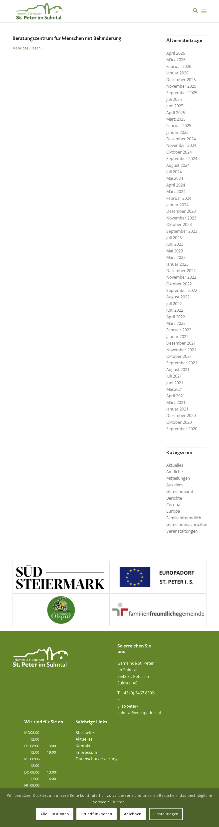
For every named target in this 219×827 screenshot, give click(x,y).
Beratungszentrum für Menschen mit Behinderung (66, 38)
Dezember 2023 (181, 211)
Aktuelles (174, 465)
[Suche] (193, 11)
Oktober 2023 (179, 224)
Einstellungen (166, 814)
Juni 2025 (174, 106)
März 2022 (176, 323)
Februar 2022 (178, 330)
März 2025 (176, 119)
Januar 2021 (177, 409)
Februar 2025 (178, 125)
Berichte (174, 498)
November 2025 (181, 86)
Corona (173, 504)
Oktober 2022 (179, 284)
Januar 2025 (177, 132)
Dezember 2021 (181, 343)
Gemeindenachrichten (187, 524)
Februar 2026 (178, 66)
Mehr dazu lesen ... (28, 48)
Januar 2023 (177, 264)
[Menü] (204, 11)
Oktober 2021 (179, 356)
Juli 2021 (174, 376)
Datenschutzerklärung (97, 759)
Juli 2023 (174, 237)
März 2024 (176, 191)
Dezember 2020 (181, 415)
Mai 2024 (174, 178)
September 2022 (181, 290)
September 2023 (181, 231)
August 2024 (178, 165)
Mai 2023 (174, 251)
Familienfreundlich (183, 518)
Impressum (86, 752)
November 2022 (181, 277)
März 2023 (176, 257)
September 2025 (181, 92)
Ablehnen (133, 814)
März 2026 (176, 59)
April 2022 (175, 317)
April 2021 (175, 396)
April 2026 (175, 53)
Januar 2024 (177, 204)
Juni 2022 (174, 310)
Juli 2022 (174, 303)
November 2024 (181, 145)
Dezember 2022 (181, 270)
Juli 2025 (174, 99)
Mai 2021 (174, 389)
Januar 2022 (177, 336)
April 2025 (175, 112)
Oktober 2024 (179, 152)
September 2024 (181, 158)
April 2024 (175, 185)
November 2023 (181, 218)
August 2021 (178, 369)
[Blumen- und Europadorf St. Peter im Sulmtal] (39, 11)
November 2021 (181, 350)
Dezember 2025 (181, 79)
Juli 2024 (174, 172)
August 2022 (178, 297)
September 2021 (181, 363)
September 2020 (181, 428)
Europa (173, 511)
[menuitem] (193, 11)
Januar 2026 (177, 73)
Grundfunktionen (96, 814)
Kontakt (83, 746)
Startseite (85, 732)
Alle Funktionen (54, 814)
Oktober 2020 (179, 422)
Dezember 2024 (181, 139)
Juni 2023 (174, 244)
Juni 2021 (174, 383)
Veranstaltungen (182, 531)
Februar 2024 (178, 198)
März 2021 (176, 402)
